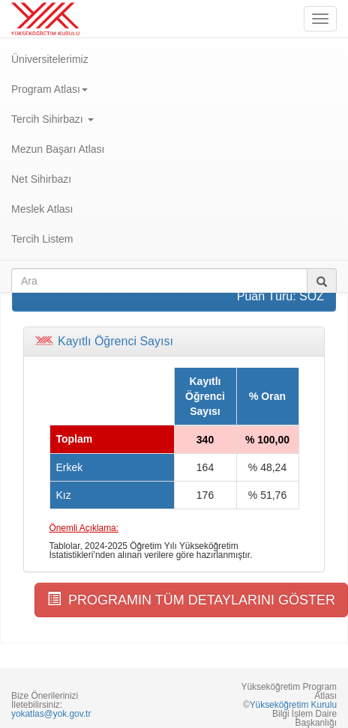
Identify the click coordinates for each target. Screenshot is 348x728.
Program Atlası (49, 89)
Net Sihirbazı (41, 179)
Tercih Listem (42, 239)
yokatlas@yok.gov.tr (51, 714)
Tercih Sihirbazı (52, 119)
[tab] (174, 341)
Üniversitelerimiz (49, 59)
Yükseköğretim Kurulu (293, 705)
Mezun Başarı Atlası (58, 149)
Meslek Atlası (42, 209)
